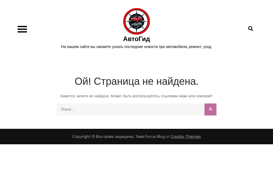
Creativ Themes (186, 136)
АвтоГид (136, 38)
